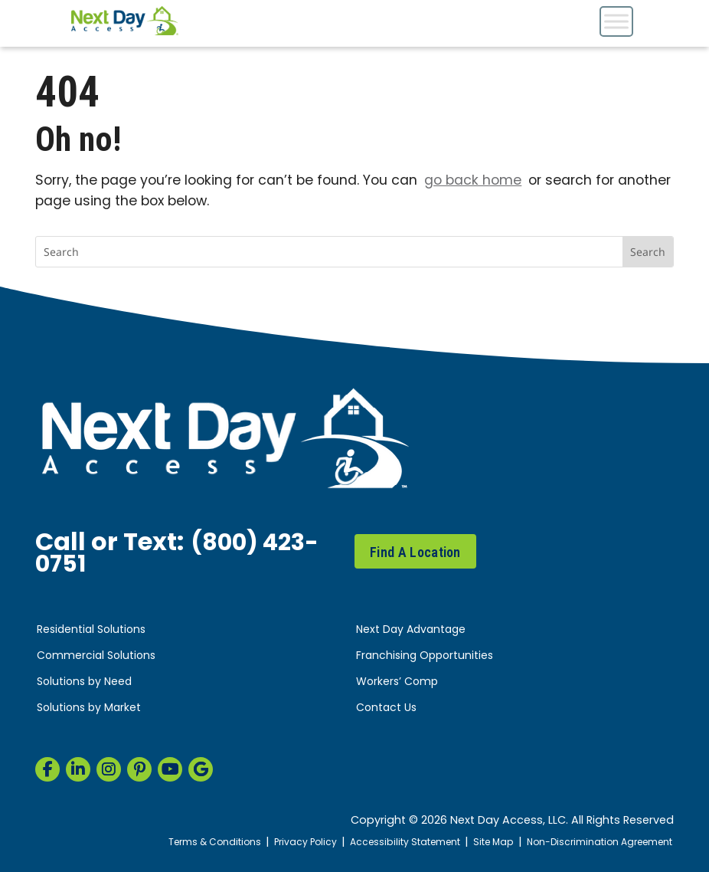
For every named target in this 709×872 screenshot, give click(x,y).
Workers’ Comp (397, 682)
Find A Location (415, 552)
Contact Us (386, 708)
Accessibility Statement (390, 842)
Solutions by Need (84, 682)
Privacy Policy (285, 842)
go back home (472, 181)
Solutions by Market (89, 708)
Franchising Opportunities (424, 656)
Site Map (482, 842)
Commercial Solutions (96, 656)
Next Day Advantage (411, 630)
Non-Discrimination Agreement (594, 842)
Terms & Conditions (190, 842)
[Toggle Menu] (616, 21)
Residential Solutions (91, 630)
